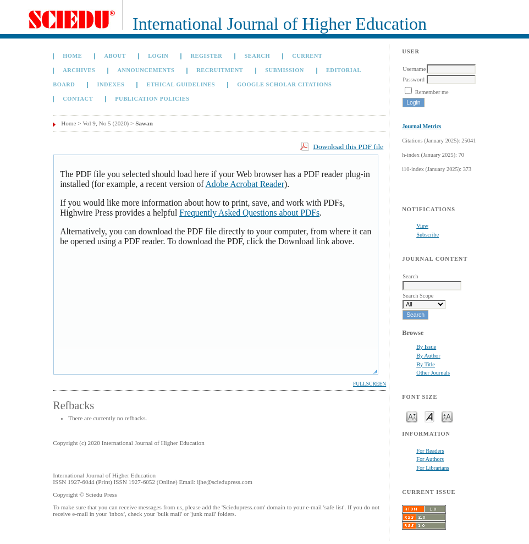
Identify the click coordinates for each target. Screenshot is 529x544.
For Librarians (432, 468)
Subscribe (427, 235)
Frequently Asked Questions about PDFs (249, 212)
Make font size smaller (411, 416)
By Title (425, 364)
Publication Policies (152, 99)
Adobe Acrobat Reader (245, 184)
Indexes (110, 84)
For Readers (430, 451)
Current (307, 56)
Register (207, 56)
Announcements (145, 70)
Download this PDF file (348, 146)
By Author (428, 356)
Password (414, 79)
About (115, 56)
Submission (284, 70)
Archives (79, 70)
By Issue (426, 347)
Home (72, 56)
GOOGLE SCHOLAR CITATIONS (284, 84)
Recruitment (219, 70)
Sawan (144, 123)
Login (158, 56)
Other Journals (433, 373)
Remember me (432, 92)
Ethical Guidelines (180, 84)
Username (414, 69)
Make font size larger (447, 416)
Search (257, 56)
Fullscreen (369, 384)
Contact (78, 99)
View (422, 226)
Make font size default (429, 416)
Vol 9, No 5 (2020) (105, 123)
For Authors (430, 459)
